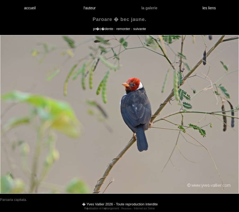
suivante (139, 29)
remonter (123, 29)
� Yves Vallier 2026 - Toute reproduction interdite (120, 204)
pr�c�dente (103, 29)
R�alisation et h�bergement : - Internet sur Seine (119, 208)
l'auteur (89, 8)
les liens (209, 8)
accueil (30, 8)
